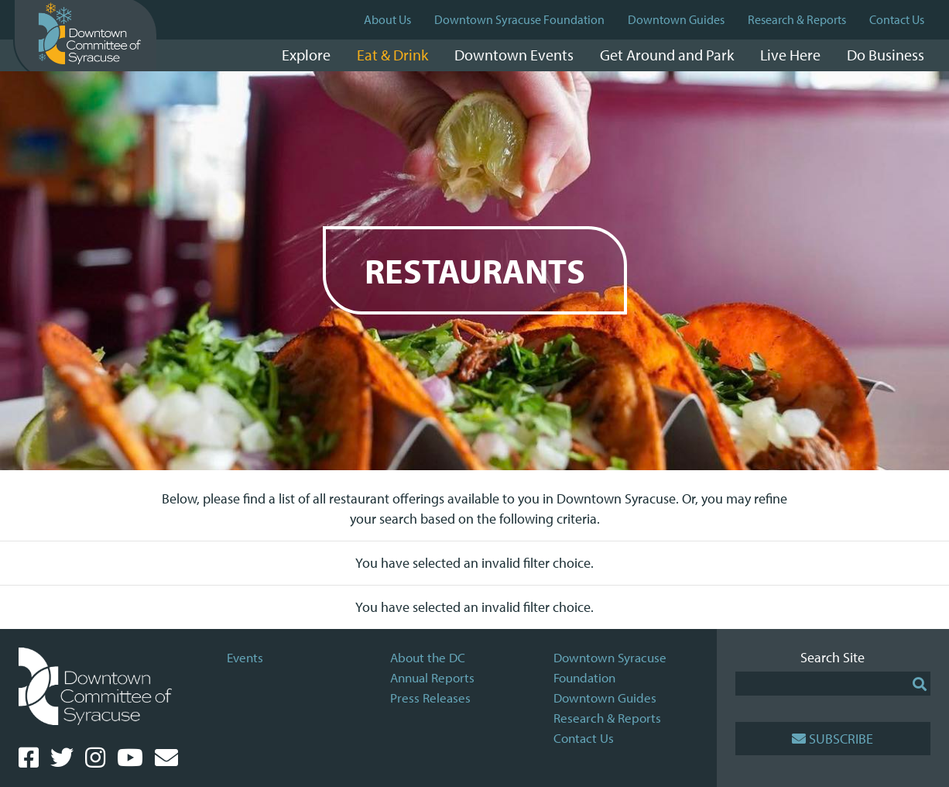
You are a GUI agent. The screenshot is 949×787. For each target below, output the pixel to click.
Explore (306, 54)
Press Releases (430, 697)
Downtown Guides (676, 19)
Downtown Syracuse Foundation (519, 19)
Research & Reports (797, 19)
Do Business (885, 54)
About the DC (427, 657)
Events (245, 657)
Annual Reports (432, 677)
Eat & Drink (392, 54)
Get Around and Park (667, 54)
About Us (387, 19)
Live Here (790, 54)
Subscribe (832, 738)
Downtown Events (514, 54)
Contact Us (896, 19)
